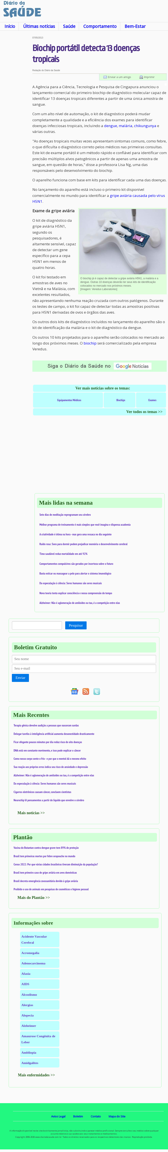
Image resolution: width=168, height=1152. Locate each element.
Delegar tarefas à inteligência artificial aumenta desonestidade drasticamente (54, 734)
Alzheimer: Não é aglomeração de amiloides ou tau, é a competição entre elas (80, 603)
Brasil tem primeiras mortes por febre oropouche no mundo (44, 856)
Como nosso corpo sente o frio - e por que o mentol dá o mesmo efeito (50, 759)
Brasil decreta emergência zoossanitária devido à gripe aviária (46, 881)
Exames (152, 400)
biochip (90, 343)
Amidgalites (29, 1063)
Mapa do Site (117, 1116)
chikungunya (145, 125)
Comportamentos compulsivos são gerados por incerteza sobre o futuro (76, 564)
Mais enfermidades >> (36, 1075)
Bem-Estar (135, 26)
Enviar (20, 678)
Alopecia (27, 1015)
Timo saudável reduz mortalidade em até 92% (63, 554)
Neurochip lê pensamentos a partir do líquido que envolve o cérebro (49, 800)
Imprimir (149, 77)
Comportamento (100, 26)
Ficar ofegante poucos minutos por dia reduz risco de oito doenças (48, 742)
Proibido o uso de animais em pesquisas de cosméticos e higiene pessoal (51, 889)
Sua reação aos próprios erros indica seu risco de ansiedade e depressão (51, 767)
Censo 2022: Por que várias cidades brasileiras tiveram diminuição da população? (56, 864)
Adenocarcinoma (33, 963)
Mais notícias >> (31, 813)
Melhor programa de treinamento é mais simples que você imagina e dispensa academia (85, 525)
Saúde (69, 26)
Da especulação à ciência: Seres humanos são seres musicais (71, 583)
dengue (110, 125)
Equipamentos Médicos (69, 400)
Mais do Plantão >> (33, 897)
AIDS (25, 984)
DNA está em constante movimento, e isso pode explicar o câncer (47, 750)
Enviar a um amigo (119, 77)
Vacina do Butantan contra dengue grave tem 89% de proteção (46, 848)
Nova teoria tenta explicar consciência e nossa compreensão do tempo (76, 593)
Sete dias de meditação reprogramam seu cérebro (65, 515)
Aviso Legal (58, 1116)
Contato (96, 1116)
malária (125, 125)
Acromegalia (30, 953)
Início (10, 26)
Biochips (120, 400)
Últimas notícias (39, 26)
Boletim (78, 1116)
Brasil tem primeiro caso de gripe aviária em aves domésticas (45, 872)
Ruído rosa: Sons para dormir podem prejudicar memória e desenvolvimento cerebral (84, 544)
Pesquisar (76, 625)
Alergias (27, 1005)
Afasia (25, 973)
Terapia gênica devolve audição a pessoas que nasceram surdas (46, 725)
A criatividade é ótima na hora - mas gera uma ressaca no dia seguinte (76, 534)
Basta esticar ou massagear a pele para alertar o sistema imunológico (75, 573)
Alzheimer (28, 1026)
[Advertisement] (16, 101)
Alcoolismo (29, 994)
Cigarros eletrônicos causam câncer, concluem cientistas (42, 792)
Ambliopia (28, 1052)
